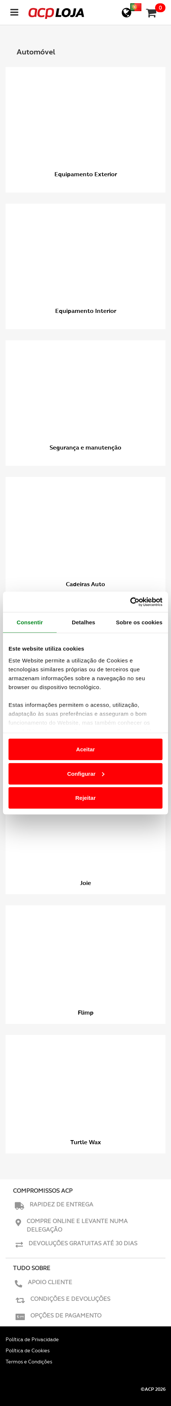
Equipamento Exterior (85, 174)
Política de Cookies (28, 1350)
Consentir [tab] (30, 622)
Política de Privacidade (32, 1339)
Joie (85, 883)
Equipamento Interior (85, 311)
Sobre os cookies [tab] (139, 622)
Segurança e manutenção (85, 447)
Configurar (85, 773)
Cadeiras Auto (85, 584)
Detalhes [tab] (83, 622)
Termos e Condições (29, 1361)
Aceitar (85, 749)
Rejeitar (85, 798)
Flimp (86, 1012)
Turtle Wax (85, 1142)
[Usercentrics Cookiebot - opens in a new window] (130, 602)
